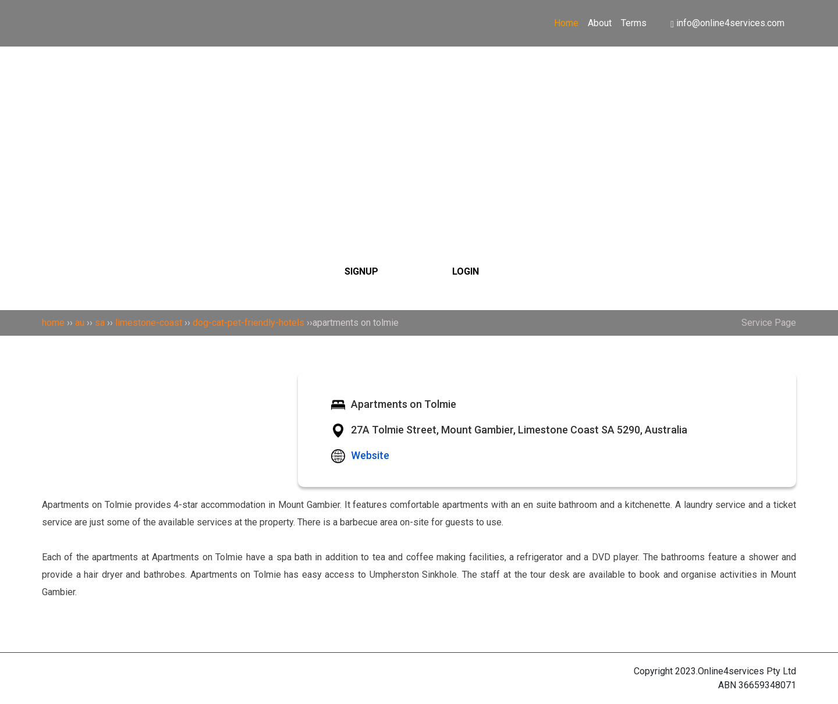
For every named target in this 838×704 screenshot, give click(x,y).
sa (100, 322)
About (600, 23)
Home (566, 23)
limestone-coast (148, 322)
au (79, 322)
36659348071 (767, 685)
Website (370, 455)
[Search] (419, 124)
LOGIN (465, 271)
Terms (634, 23)
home (53, 322)
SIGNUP (361, 271)
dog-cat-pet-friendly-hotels (248, 322)
